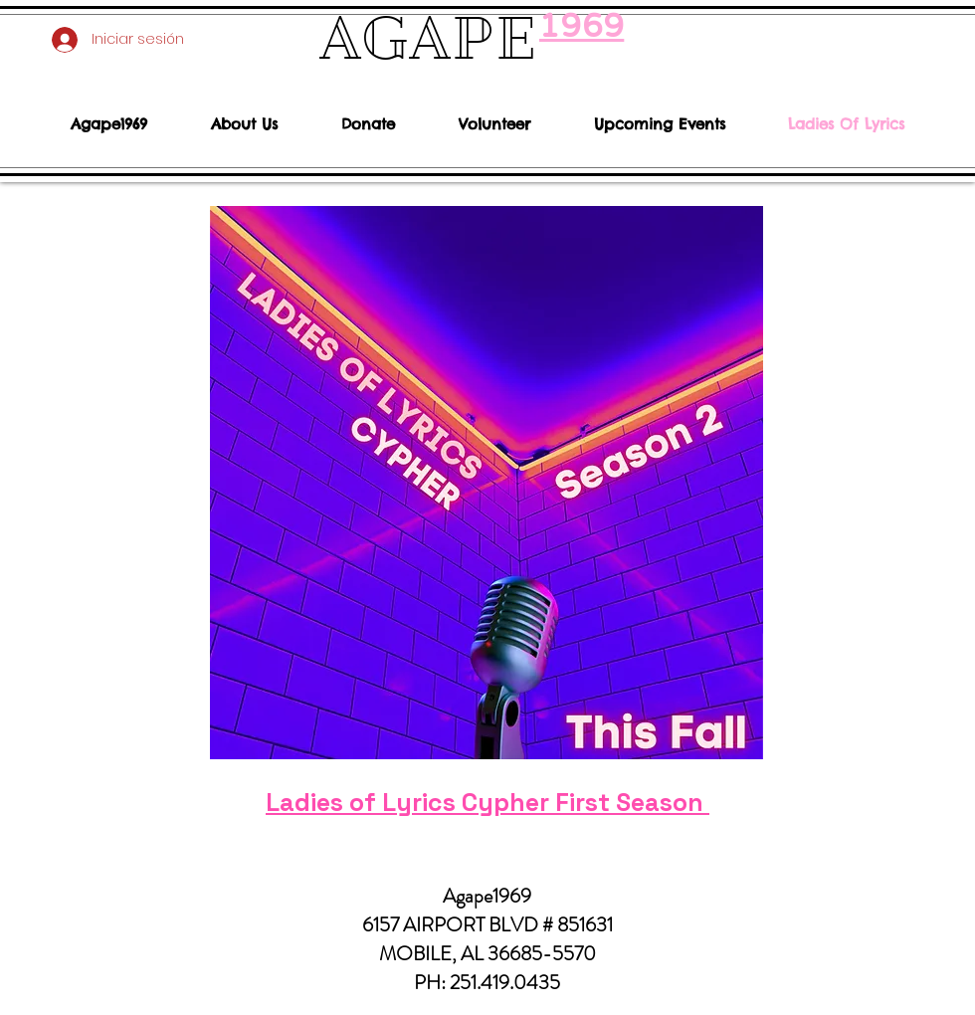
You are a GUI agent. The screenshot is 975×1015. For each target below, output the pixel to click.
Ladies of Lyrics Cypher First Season (487, 802)
